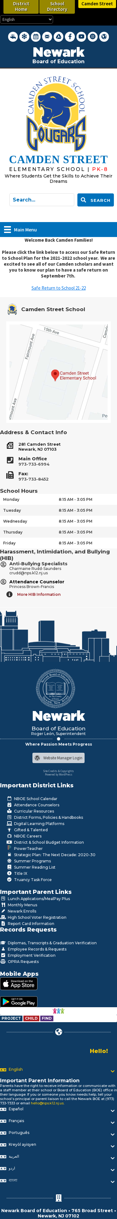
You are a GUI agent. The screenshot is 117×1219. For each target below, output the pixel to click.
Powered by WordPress (58, 774)
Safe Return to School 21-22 (59, 288)
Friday (9, 543)
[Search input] (41, 199)
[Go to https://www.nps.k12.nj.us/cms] (50, 169)
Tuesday (12, 510)
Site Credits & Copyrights (58, 771)
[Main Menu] (20, 229)
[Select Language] (26, 19)
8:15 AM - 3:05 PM (75, 499)
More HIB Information (39, 594)
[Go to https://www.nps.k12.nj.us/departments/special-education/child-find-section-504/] (11, 1018)
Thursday (12, 532)
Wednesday (15, 521)
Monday (11, 499)
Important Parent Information (40, 1081)
